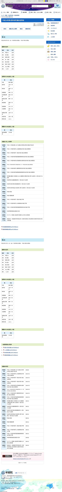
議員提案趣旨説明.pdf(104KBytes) (10, 229)
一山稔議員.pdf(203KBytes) (11, 350)
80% (12, 2)
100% (9, 2)
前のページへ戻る (23, 462)
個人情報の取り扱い (10, 488)
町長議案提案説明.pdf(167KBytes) (10, 226)
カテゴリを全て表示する (7, 16)
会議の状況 (27, 28)
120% (6, 2)
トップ (2, 15)
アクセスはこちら (21, 472)
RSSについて (18, 488)
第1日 (4, 28)
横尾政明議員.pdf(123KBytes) (11, 355)
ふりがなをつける (19, 1)
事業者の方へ (16, 12)
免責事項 (3, 488)
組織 (6, 15)
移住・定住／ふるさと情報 (37, 12)
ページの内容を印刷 (39, 24)
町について (57, 12)
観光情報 (25, 12)
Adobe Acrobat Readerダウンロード (22, 458)
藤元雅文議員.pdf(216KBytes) (11, 352)
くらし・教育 (6, 12)
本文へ (2, 1)
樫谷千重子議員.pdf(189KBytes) (12, 347)
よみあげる (35, 1)
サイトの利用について (5, 487)
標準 (42, 1)
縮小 (60, 1)
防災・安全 (49, 12)
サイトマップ (14, 487)
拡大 (55, 1)
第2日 (20, 28)
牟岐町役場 (10, 15)
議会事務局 (16, 15)
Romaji (29, 1)
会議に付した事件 (12, 28)
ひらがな (25, 1)
